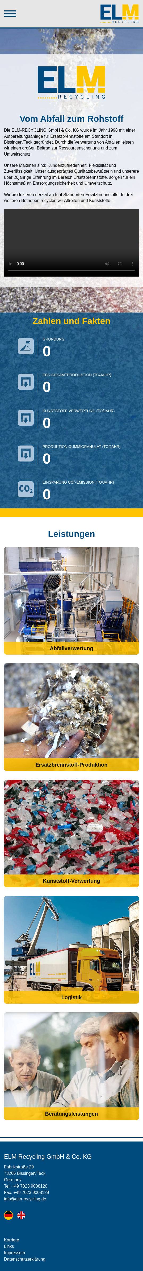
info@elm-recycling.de (25, 1199)
